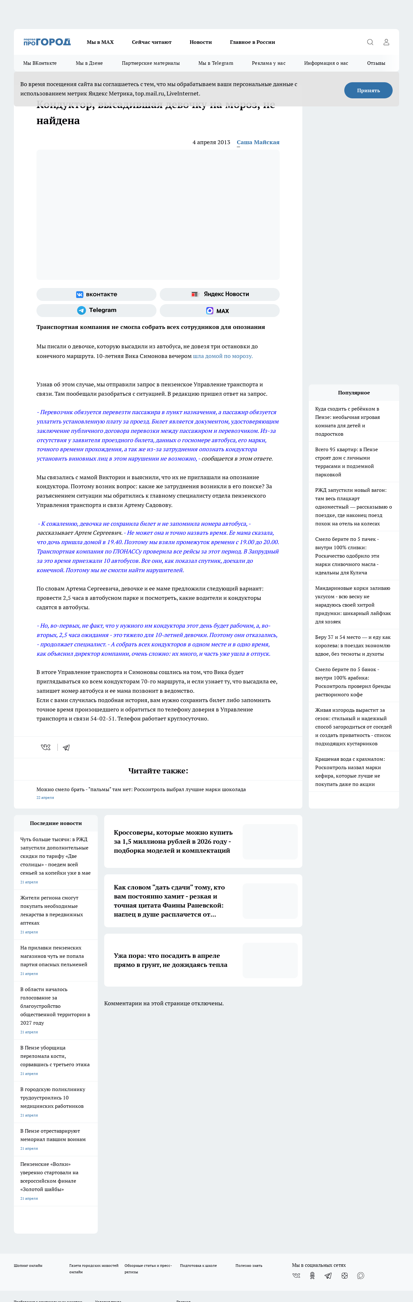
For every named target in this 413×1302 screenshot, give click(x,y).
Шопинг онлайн (28, 1046)
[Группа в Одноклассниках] (312, 1056)
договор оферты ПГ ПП (35, 1233)
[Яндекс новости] (220, 294)
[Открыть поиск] (370, 41)
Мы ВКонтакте (40, 63)
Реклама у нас (269, 63)
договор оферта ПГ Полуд (37, 1227)
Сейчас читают (152, 42)
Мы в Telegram (215, 63)
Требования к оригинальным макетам (48, 1082)
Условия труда (108, 1082)
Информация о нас (326, 63)
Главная (183, 1082)
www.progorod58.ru (63, 1099)
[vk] (46, 747)
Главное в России (252, 42)
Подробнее (214, 1248)
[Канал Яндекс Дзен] (345, 1056)
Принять (368, 90)
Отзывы (376, 63)
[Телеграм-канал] (96, 310)
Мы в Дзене (89, 63)
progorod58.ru (111, 1161)
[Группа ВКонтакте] (96, 294)
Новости (201, 42)
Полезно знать (249, 1046)
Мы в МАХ (100, 42)
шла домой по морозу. (222, 356)
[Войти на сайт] (386, 41)
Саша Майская (258, 142)
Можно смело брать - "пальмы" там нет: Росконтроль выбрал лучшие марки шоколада (158, 794)
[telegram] (68, 747)
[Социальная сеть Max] (220, 310)
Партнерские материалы (151, 63)
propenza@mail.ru (99, 1118)
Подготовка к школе (198, 1046)
